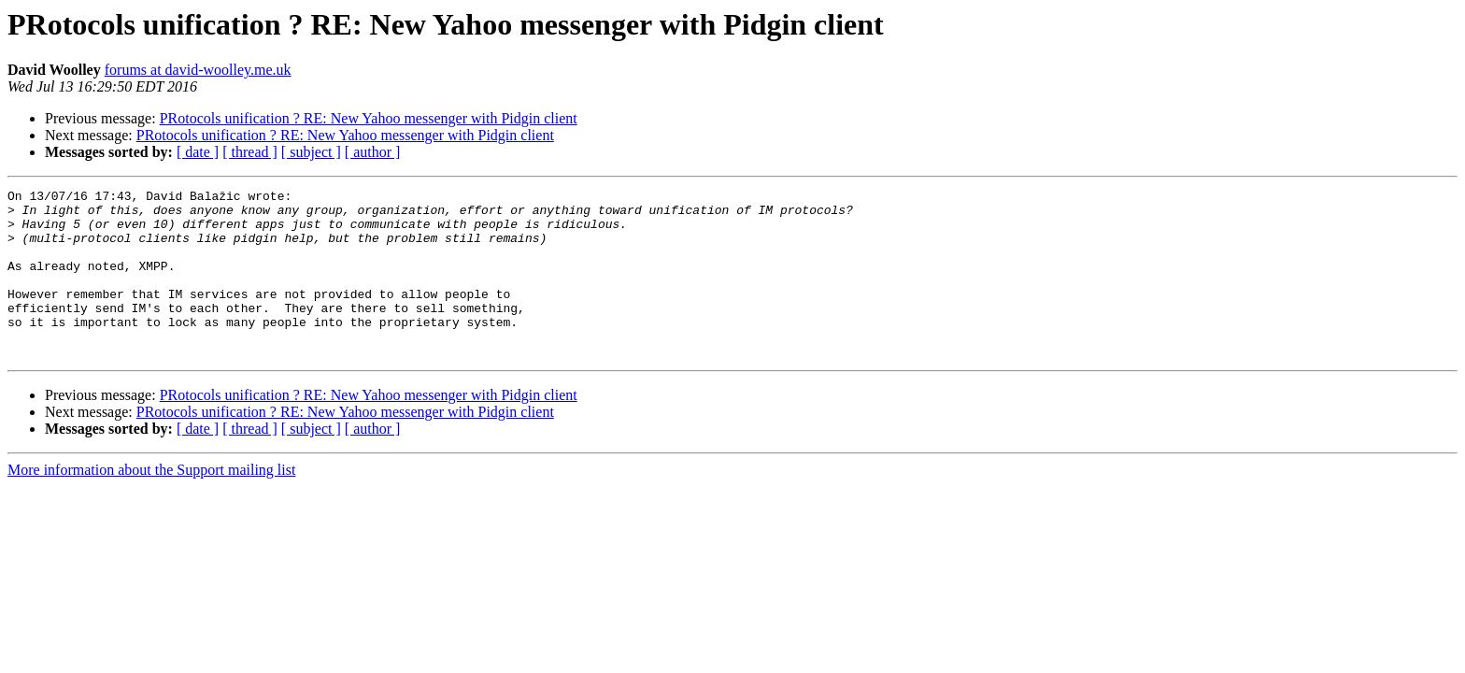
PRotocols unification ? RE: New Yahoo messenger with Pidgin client (368, 118)
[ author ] (373, 152)
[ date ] (198, 152)
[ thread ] (249, 152)
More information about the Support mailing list (151, 503)
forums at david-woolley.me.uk (198, 70)
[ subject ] (311, 152)
